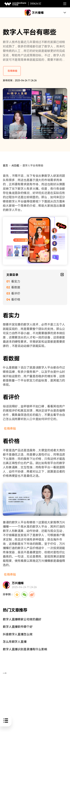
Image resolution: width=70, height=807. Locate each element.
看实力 (15, 281)
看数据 (15, 287)
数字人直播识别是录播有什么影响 (25, 649)
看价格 (15, 299)
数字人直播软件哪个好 (17, 627)
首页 (5, 165)
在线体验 (12, 70)
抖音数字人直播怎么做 (17, 634)
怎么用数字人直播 (15, 641)
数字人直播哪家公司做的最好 (22, 619)
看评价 (15, 293)
